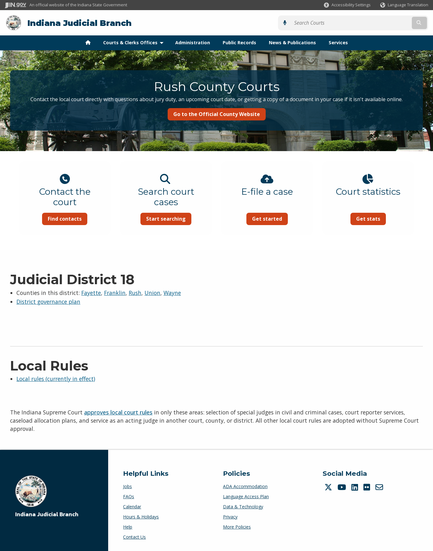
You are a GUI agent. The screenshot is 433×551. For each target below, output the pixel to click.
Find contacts (58, 218)
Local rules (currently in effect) (55, 378)
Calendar (132, 506)
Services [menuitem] (338, 42)
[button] (347, 5)
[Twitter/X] (329, 487)
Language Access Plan (246, 496)
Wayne (172, 292)
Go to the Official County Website (216, 113)
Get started (269, 218)
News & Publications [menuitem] (292, 42)
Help (127, 526)
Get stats (375, 218)
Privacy (230, 516)
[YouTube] (342, 487)
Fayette (91, 292)
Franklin (115, 292)
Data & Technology (243, 506)
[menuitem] (88, 42)
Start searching (163, 218)
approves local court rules (118, 412)
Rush (135, 292)
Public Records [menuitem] (239, 42)
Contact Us (134, 537)
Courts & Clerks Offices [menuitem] (134, 42)
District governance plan (48, 301)
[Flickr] (367, 487)
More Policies (237, 526)
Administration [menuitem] (192, 42)
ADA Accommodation (245, 486)
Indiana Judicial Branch (79, 23)
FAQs (128, 496)
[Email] (380, 487)
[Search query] (376, 22)
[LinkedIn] (355, 487)
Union (152, 292)
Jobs (127, 486)
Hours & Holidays (141, 516)
